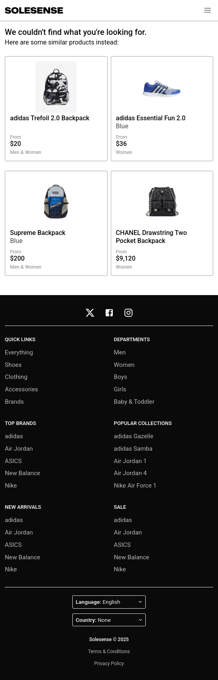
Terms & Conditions (109, 651)
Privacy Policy (109, 663)
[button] (207, 10)
